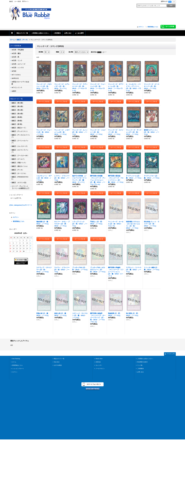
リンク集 (139, 365)
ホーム (14, 362)
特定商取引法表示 (142, 362)
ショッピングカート (18, 368)
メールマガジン (100, 368)
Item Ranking (16, 358)
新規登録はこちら (153, 26)
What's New (99, 358)
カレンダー (99, 365)
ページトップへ (171, 353)
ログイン (141, 26)
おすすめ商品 (58, 365)
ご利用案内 (140, 368)
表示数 (41, 52)
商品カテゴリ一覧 (59, 358)
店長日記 (98, 362)
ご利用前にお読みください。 (145, 358)
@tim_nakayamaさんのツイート (20, 205)
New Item (56, 362)
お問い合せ (140, 372)
